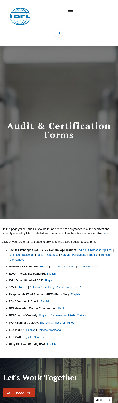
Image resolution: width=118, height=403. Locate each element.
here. (106, 233)
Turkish (105, 254)
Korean (65, 254)
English (81, 250)
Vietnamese (17, 259)
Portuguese (79, 254)
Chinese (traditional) (22, 254)
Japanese (52, 254)
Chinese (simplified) (100, 250)
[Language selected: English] (103, 400)
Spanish (93, 254)
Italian (40, 254)
